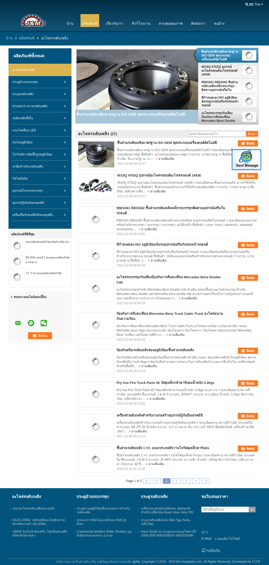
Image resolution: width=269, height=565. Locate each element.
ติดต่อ (250, 143)
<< (156, 481)
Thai (257, 4)
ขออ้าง (219, 23)
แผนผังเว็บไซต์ (228, 538)
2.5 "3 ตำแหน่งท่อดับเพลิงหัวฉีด (44, 273)
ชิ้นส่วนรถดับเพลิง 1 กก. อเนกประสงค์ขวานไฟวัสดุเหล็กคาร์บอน (162, 448)
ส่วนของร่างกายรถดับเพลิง (30, 106)
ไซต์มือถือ (210, 551)
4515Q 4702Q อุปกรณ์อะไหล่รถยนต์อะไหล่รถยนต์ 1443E (219, 70)
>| (206, 481)
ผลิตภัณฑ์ (89, 23)
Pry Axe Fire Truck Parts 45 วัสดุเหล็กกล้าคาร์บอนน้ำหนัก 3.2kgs (165, 383)
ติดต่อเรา (198, 23)
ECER (256, 561)
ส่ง (252, 510)
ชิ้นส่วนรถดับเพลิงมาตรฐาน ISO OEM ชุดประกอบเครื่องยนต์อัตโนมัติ (219, 55)
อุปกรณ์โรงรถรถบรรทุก (27, 190)
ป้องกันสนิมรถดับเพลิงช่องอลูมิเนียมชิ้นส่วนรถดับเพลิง (155, 350)
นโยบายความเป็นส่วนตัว (72, 561)
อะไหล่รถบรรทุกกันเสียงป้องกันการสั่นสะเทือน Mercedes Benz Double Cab (218, 117)
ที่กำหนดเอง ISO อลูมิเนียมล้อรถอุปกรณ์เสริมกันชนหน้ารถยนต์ (220, 101)
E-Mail (206, 538)
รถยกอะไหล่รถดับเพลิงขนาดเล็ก (33, 508)
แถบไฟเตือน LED (24, 130)
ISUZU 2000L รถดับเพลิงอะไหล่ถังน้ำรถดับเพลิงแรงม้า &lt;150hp (38, 522)
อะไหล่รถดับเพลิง (23, 70)
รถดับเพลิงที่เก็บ (22, 118)
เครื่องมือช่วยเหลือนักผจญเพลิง (32, 215)
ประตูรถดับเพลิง (22, 94)
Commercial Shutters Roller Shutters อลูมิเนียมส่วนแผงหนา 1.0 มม (104, 533)
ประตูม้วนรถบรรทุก (25, 82)
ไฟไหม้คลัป (20, 178)
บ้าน (70, 23)
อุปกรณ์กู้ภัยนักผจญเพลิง (28, 203)
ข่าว (204, 532)
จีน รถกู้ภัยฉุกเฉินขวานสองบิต (112, 561)
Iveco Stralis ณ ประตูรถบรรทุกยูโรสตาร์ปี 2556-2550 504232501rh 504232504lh (168, 533)
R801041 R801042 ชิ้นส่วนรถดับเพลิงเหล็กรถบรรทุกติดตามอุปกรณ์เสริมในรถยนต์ (219, 86)
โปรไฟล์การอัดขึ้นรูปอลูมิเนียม (32, 154)
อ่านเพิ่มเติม (166, 159)
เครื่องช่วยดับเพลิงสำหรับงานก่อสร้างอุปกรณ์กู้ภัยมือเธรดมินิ (159, 415)
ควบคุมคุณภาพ (171, 23)
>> (196, 481)
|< (147, 481)
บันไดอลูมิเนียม (22, 142)
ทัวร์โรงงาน (141, 23)
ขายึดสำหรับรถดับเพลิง (27, 166)
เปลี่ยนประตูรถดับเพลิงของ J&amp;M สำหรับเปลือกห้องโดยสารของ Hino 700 (167, 510)
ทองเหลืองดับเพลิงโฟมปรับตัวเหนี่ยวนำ (47, 241)
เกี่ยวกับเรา (114, 23)
